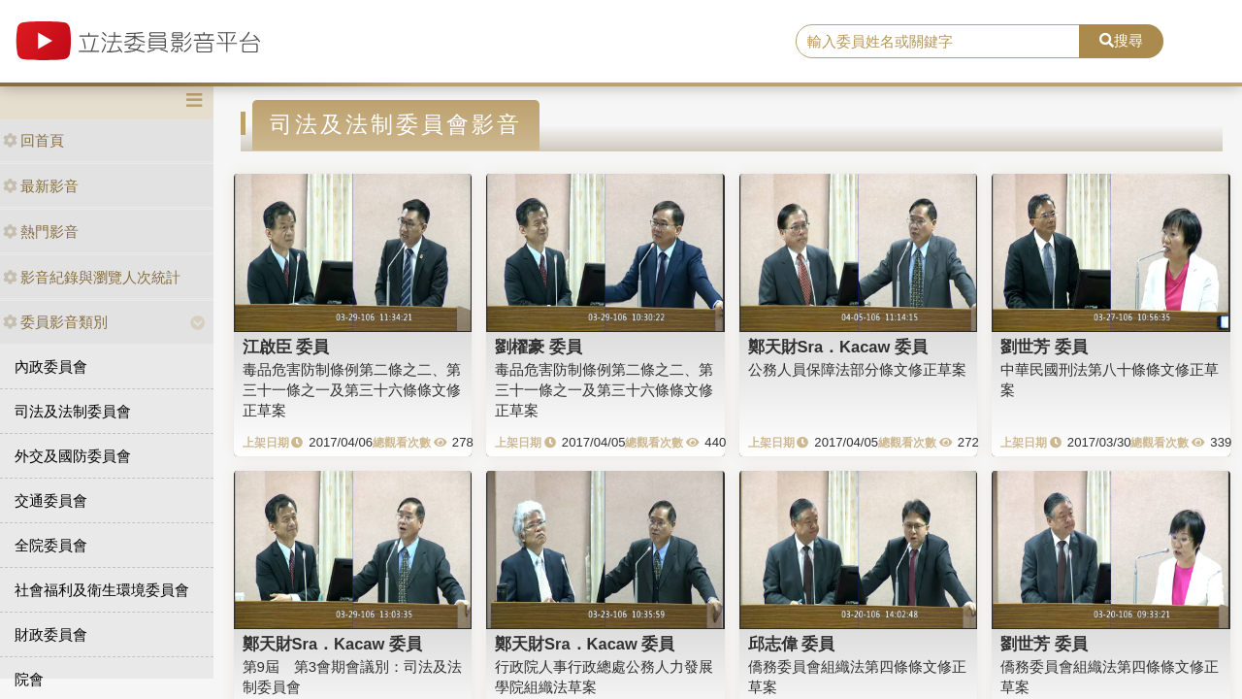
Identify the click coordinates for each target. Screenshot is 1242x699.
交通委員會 (51, 500)
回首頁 (33, 140)
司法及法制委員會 (73, 411)
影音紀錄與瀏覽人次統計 (91, 277)
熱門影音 (41, 231)
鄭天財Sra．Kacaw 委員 (838, 346)
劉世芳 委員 (1044, 346)
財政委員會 (51, 634)
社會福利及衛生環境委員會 (102, 590)
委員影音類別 (55, 322)
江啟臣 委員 (286, 346)
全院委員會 (51, 545)
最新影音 (41, 186)
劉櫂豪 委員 (538, 346)
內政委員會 (51, 366)
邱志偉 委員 (791, 643)
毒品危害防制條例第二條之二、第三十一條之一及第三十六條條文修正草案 (352, 390)
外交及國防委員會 (73, 456)
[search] (938, 41)
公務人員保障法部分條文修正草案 (857, 369)
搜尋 (1121, 40)
